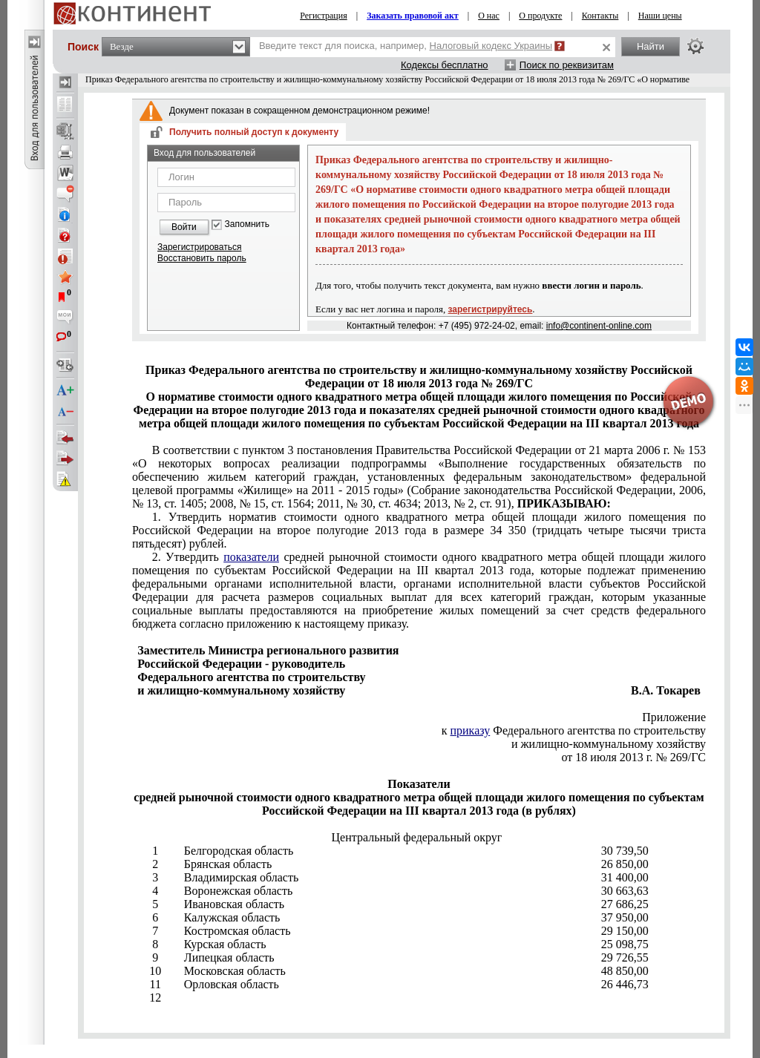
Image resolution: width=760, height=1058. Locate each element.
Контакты (600, 15)
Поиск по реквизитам (567, 64)
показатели (251, 557)
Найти (650, 46)
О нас (488, 15)
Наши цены (660, 15)
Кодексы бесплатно (444, 64)
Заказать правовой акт (413, 15)
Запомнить (247, 224)
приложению (419, 590)
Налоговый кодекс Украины (491, 45)
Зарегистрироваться (199, 247)
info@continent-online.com (599, 326)
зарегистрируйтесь (490, 309)
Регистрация (323, 15)
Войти (184, 227)
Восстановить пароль (201, 258)
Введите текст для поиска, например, (405, 45)
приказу (470, 730)
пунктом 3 (419, 477)
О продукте (540, 15)
